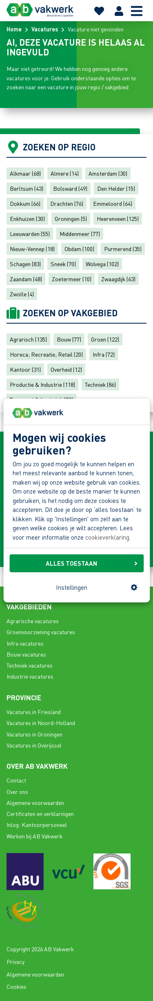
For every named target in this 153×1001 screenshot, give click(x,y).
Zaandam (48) (26, 278)
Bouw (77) (69, 339)
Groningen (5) (71, 218)
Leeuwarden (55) (30, 233)
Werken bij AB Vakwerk (34, 836)
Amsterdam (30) (108, 173)
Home (14, 29)
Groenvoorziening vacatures (41, 631)
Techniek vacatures (30, 665)
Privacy (15, 961)
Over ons (17, 791)
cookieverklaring (107, 537)
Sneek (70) (63, 263)
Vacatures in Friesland (34, 711)
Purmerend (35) (123, 248)
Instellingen (96, 587)
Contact (16, 780)
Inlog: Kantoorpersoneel (37, 824)
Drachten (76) (66, 203)
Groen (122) (105, 339)
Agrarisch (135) (28, 339)
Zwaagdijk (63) (118, 278)
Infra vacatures (25, 643)
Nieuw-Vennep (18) (32, 248)
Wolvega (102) (102, 263)
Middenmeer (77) (80, 233)
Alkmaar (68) (25, 173)
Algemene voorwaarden (35, 802)
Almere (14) (65, 173)
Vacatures (44, 29)
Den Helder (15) (116, 188)
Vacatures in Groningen (34, 734)
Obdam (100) (79, 248)
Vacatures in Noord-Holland (41, 722)
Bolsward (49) (70, 188)
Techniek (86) (100, 384)
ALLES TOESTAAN (91, 563)
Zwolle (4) (22, 294)
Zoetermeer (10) (71, 278)
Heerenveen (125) (118, 218)
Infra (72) (104, 354)
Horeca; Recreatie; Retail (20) (46, 354)
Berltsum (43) (26, 188)
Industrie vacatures (30, 676)
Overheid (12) (66, 369)
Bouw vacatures (26, 654)
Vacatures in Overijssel (34, 745)
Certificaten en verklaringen (40, 813)
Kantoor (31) (25, 369)
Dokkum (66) (25, 203)
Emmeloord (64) (112, 203)
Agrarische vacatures (33, 620)
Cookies (17, 986)
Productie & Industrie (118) (42, 384)
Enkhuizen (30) (27, 218)
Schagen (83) (25, 263)
